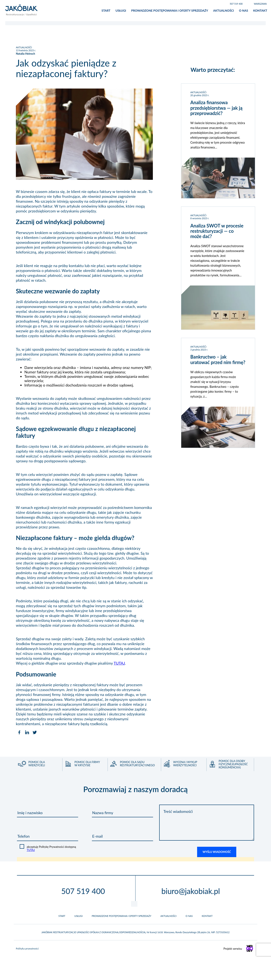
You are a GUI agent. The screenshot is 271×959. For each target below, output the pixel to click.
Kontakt (260, 11)
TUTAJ (119, 665)
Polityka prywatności (27, 950)
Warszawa (260, 4)
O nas (243, 11)
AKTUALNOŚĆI (24, 49)
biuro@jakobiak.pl (190, 893)
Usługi (120, 11)
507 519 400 (236, 4)
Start (106, 11)
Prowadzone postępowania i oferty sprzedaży (169, 11)
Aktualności (223, 11)
